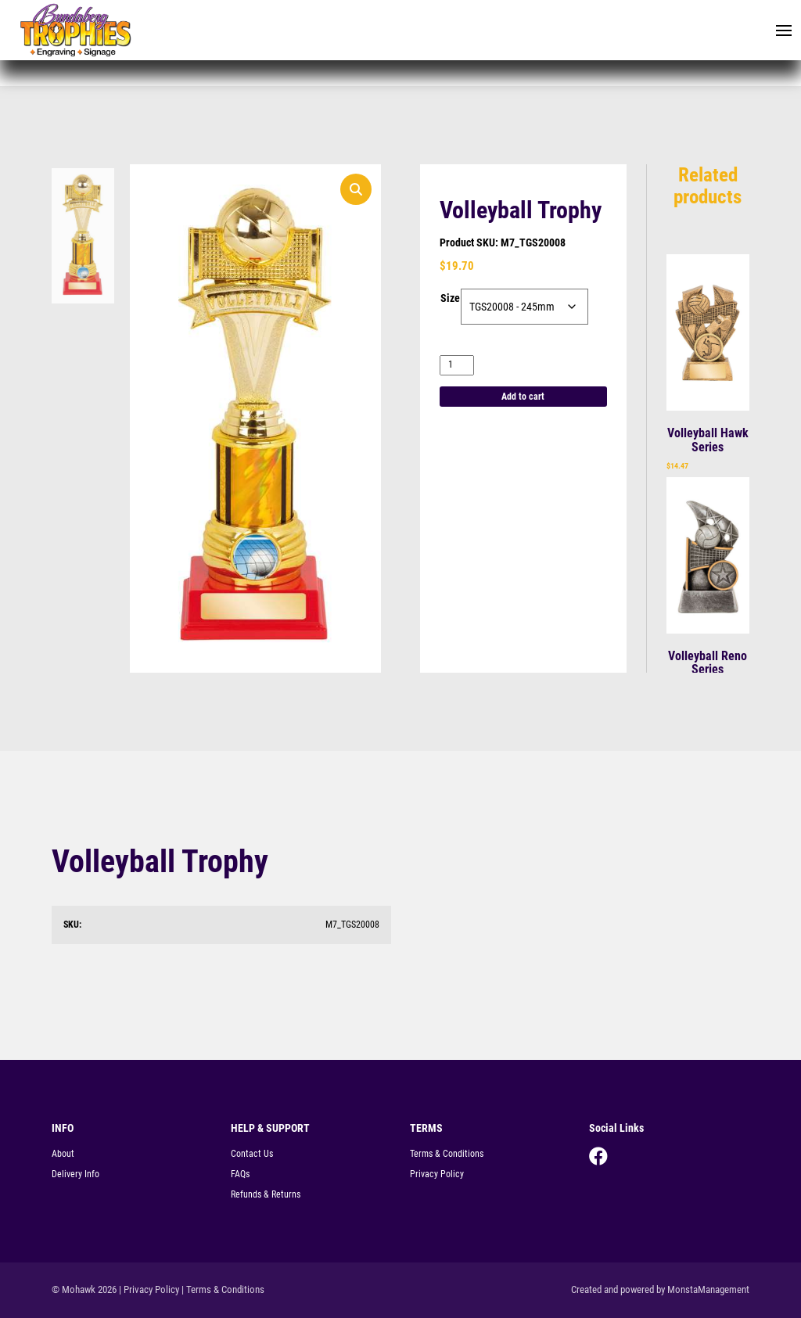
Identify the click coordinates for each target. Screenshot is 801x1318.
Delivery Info (75, 1174)
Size (450, 298)
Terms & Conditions (446, 1153)
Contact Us (252, 1153)
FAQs (240, 1174)
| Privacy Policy (149, 1289)
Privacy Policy (437, 1174)
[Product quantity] (457, 365)
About (63, 1153)
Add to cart (522, 396)
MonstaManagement (708, 1289)
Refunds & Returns (265, 1194)
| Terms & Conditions (222, 1289)
